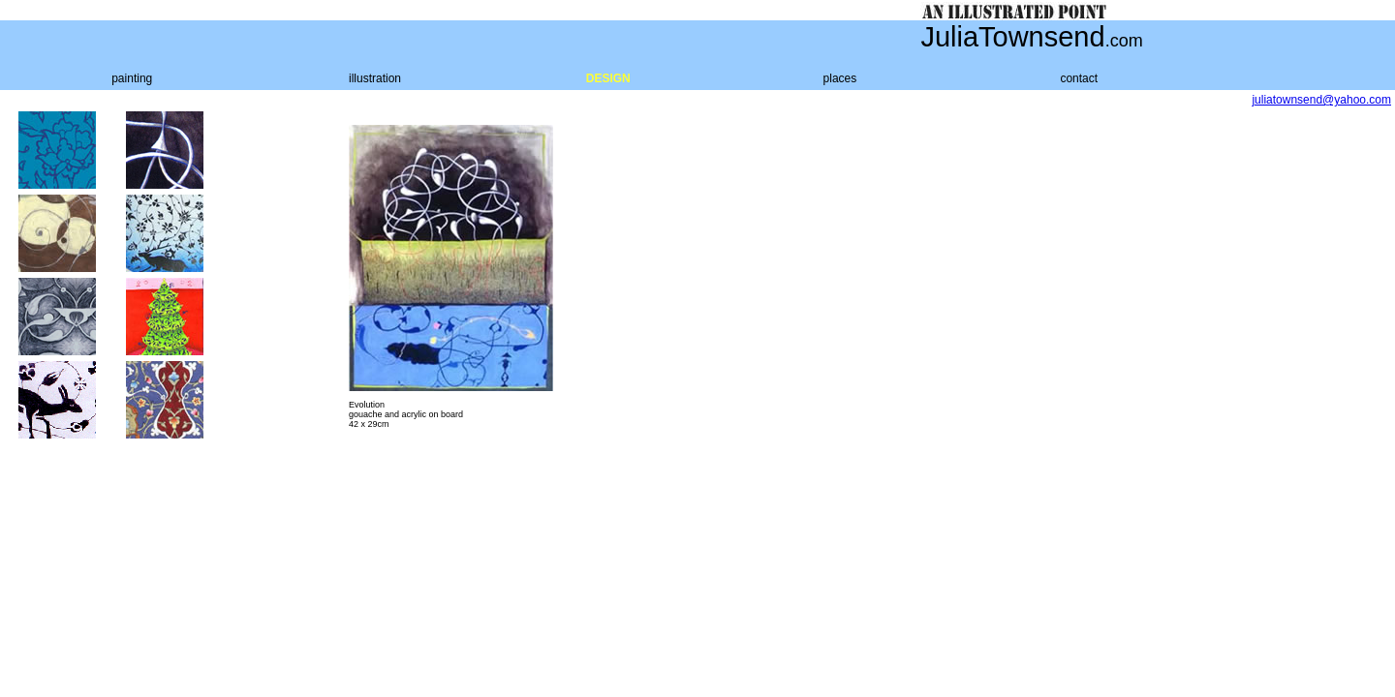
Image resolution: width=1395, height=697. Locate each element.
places (840, 78)
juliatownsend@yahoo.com (1321, 99)
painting (131, 78)
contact (1079, 78)
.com (1124, 40)
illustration (375, 78)
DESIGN (608, 78)
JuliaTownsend (1012, 36)
